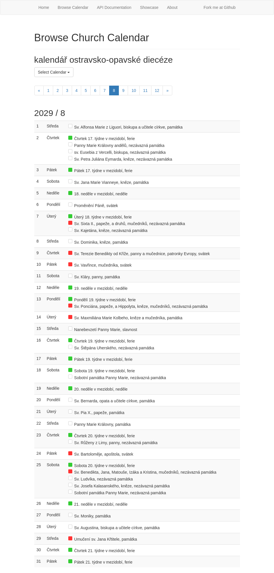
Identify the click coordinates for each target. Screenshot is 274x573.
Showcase (149, 7)
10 (133, 90)
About (172, 7)
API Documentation (114, 7)
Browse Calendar (73, 7)
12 (157, 90)
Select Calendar (54, 72)
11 (145, 90)
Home (44, 7)
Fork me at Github (219, 7)
